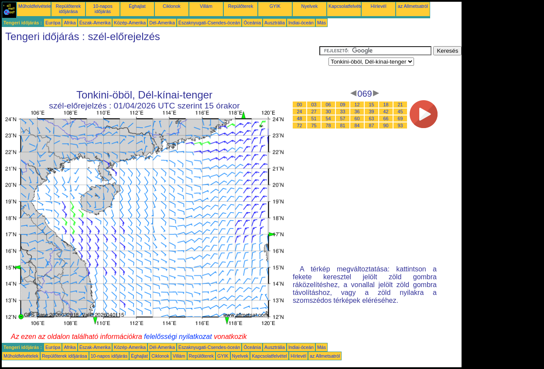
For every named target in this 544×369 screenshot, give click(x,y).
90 (386, 125)
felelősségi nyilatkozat (178, 336)
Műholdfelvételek (35, 6)
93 (400, 125)
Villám (206, 6)
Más (321, 22)
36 (357, 111)
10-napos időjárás (102, 8)
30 (328, 111)
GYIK (275, 6)
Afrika (69, 22)
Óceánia (252, 22)
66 (386, 118)
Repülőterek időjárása (68, 8)
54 (328, 118)
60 (357, 118)
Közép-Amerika (130, 22)
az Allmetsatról (413, 6)
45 (400, 111)
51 (314, 118)
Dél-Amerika (162, 22)
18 (386, 104)
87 (371, 125)
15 (371, 104)
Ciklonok (172, 6)
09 (343, 104)
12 (357, 104)
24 (299, 111)
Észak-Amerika (95, 22)
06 (328, 104)
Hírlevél (378, 6)
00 (299, 104)
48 (299, 118)
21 (400, 104)
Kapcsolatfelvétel (346, 6)
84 (357, 125)
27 (314, 111)
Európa (52, 22)
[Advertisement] (160, 65)
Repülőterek (240, 6)
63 (371, 118)
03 (314, 104)
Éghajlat (137, 6)
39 (371, 111)
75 (314, 125)
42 (386, 111)
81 (343, 125)
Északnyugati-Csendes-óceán (209, 22)
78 (328, 125)
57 (343, 118)
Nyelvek (309, 6)
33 (343, 111)
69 (400, 118)
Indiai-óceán (301, 22)
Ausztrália (274, 22)
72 (299, 125)
